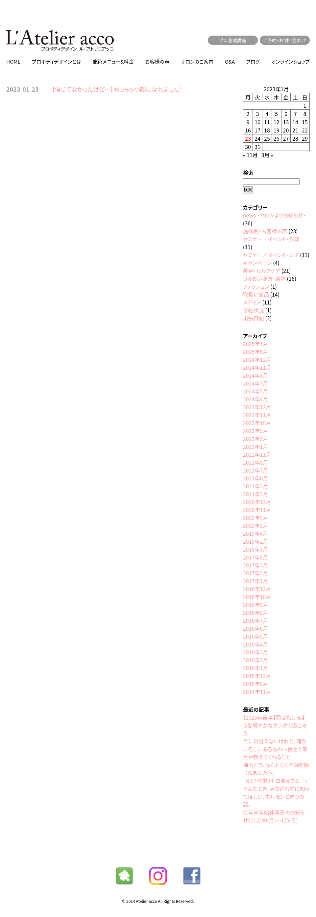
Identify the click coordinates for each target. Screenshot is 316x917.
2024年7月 (255, 383)
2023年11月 (257, 415)
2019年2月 (255, 541)
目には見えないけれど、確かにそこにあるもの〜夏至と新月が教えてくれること (275, 749)
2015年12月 (257, 676)
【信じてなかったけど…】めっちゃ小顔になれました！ (117, 89)
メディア (252, 302)
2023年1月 (255, 446)
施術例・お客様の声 (265, 231)
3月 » (267, 155)
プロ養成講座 (233, 40)
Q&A (230, 61)
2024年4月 (255, 399)
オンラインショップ (290, 61)
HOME (13, 61)
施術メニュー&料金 (113, 61)
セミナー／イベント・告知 (271, 239)
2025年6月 (255, 352)
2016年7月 (255, 620)
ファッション (256, 286)
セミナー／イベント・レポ (271, 255)
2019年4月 (255, 533)
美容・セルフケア (261, 270)
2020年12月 (257, 502)
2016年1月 (255, 668)
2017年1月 (255, 581)
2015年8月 (255, 684)
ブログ (253, 61)
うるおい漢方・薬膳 (264, 278)
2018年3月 (255, 549)
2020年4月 (255, 518)
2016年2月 (255, 660)
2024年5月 (255, 391)
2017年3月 (255, 565)
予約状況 (253, 310)
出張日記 (253, 318)
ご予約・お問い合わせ (284, 40)
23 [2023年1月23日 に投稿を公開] (248, 138)
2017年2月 (255, 573)
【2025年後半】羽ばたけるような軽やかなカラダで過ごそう (275, 725)
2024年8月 (255, 375)
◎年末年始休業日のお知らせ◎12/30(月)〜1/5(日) (274, 816)
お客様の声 (157, 61)
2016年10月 (257, 597)
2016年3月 (255, 652)
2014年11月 (257, 692)
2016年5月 (255, 636)
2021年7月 (255, 470)
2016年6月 (255, 628)
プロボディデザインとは (57, 61)
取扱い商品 (256, 294)
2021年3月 (255, 486)
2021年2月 (255, 494)
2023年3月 (255, 439)
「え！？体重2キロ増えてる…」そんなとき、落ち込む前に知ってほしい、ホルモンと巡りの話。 (276, 792)
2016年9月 (255, 605)
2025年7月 (255, 344)
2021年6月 (255, 478)
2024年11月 (257, 367)
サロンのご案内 (197, 61)
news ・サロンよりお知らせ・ (274, 215)
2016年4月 (255, 644)
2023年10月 (257, 423)
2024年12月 (257, 359)
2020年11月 (257, 510)
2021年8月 (255, 462)
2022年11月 (257, 454)
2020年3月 (255, 526)
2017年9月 (255, 557)
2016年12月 (257, 589)
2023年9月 (255, 431)
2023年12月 (257, 407)
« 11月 (250, 155)
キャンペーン (257, 263)
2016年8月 (255, 612)
